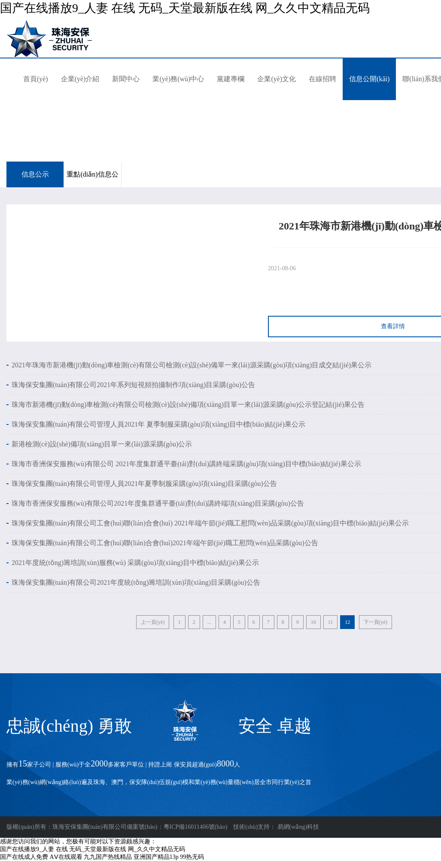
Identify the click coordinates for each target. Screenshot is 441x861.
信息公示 (35, 174)
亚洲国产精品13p (156, 857)
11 (330, 622)
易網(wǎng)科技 (298, 827)
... (209, 622)
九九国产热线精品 (108, 857)
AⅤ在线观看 (66, 857)
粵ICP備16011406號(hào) (196, 827)
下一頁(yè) (375, 622)
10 (313, 622)
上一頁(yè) (152, 622)
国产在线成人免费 (24, 857)
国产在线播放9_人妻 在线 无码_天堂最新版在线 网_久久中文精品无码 (185, 8)
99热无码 (192, 857)
